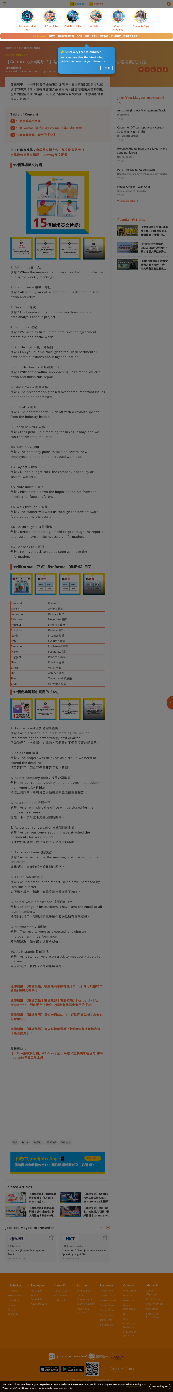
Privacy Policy (133, 1384)
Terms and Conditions (15, 1388)
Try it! (106, 67)
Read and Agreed (159, 1386)
